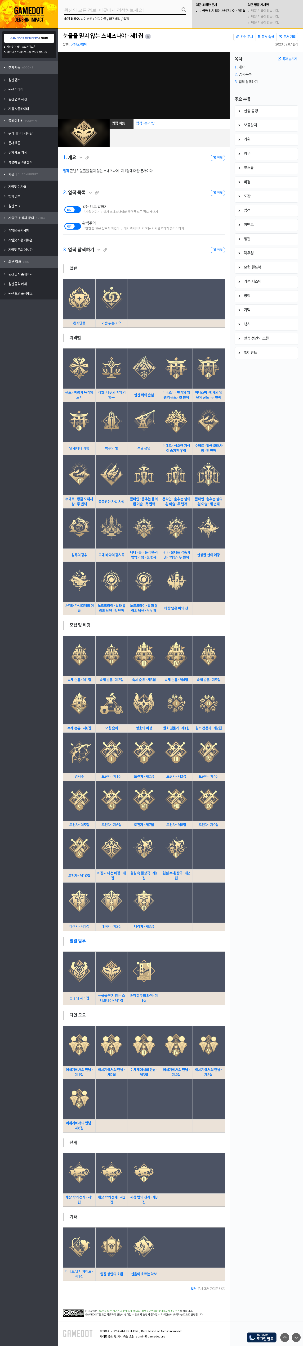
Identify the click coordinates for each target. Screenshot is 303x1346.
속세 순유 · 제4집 (176, 680)
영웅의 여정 (144, 728)
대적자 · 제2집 (111, 927)
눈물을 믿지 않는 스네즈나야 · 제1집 (222, 11)
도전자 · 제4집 (208, 777)
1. (65, 157)
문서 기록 (287, 37)
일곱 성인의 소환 (111, 1274)
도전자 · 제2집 (144, 777)
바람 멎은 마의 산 (176, 608)
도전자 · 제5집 (79, 825)
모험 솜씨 (111, 728)
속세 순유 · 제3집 (144, 680)
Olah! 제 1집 (79, 998)
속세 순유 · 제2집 (111, 680)
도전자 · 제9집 (208, 825)
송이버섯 (86, 19)
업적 (126, 19)
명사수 (79, 777)
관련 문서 (244, 37)
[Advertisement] (143, 85)
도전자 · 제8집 (176, 825)
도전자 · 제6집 (111, 825)
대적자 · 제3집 (144, 927)
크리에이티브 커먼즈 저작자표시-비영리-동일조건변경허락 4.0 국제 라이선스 (139, 1311)
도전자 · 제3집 (176, 777)
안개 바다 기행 (79, 448)
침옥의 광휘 (79, 555)
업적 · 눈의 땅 (145, 123)
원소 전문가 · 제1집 (176, 728)
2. (65, 192)
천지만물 (100, 19)
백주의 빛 (111, 448)
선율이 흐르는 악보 (144, 1274)
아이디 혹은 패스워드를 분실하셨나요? (27, 52)
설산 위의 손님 (144, 395)
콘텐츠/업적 (79, 45)
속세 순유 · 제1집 (79, 680)
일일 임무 (78, 941)
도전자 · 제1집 (111, 777)
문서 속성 (266, 37)
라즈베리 (114, 19)
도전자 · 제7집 (144, 825)
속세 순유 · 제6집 (79, 728)
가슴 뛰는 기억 (111, 323)
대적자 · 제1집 (79, 927)
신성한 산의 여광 (208, 555)
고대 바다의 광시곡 (111, 555)
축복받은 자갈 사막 (111, 502)
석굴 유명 (143, 448)
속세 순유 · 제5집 (208, 680)
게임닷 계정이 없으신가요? (21, 46)
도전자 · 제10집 (79, 876)
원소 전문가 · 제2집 (208, 728)
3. (65, 250)
